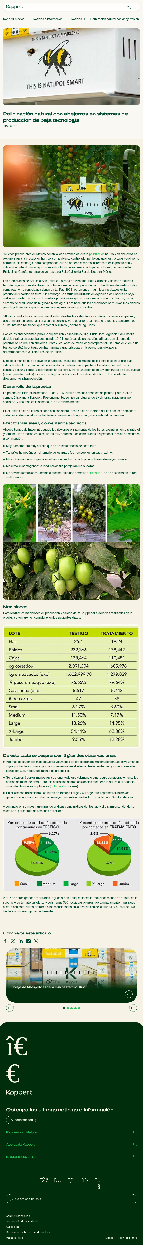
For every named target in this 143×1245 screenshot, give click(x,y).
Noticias (76, 19)
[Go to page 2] (68, 1008)
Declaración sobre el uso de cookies (28, 1232)
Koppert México (13, 19)
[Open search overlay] (128, 7)
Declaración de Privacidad (22, 1221)
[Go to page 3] (71, 1008)
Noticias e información (47, 19)
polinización (96, 254)
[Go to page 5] (79, 1008)
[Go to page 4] (75, 1008)
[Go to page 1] (64, 1008)
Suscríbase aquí (24, 1120)
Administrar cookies (18, 1216)
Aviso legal (12, 1226)
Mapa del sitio (14, 1237)
